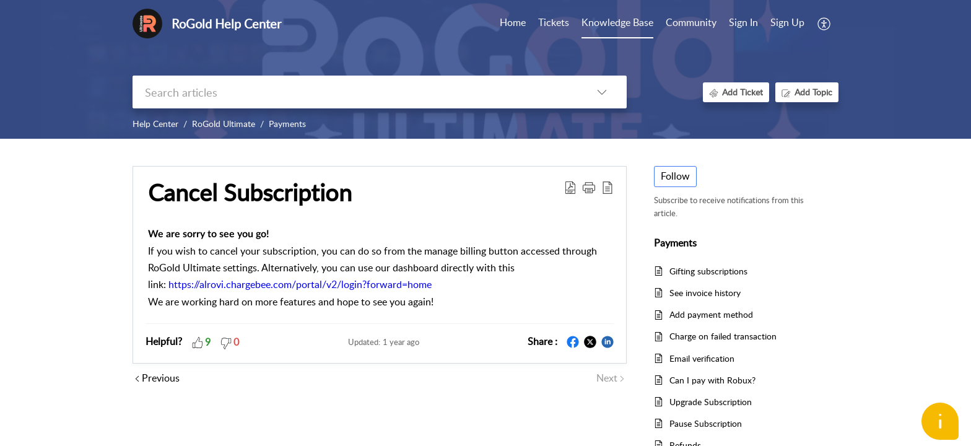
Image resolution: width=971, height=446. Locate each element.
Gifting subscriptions (708, 271)
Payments (287, 123)
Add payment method (711, 314)
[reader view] (607, 187)
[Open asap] (940, 421)
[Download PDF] (570, 187)
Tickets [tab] (553, 22)
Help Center (155, 123)
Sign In (743, 22)
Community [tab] (691, 22)
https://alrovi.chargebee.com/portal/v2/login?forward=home (300, 284)
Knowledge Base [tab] (617, 22)
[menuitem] (743, 23)
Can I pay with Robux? (712, 380)
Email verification (701, 358)
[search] (355, 92)
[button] (589, 187)
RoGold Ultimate (223, 123)
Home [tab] (513, 22)
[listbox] (602, 92)
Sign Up (787, 22)
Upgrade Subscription (710, 402)
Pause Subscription (705, 423)
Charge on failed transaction (723, 336)
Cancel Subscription (250, 192)
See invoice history (705, 293)
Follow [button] (675, 176)
